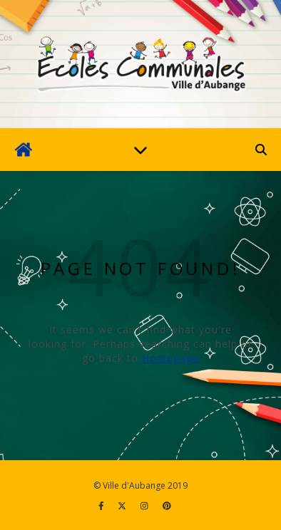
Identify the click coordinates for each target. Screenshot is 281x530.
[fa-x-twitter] (123, 505)
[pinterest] (167, 505)
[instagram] (145, 505)
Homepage (170, 358)
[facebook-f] (102, 505)
